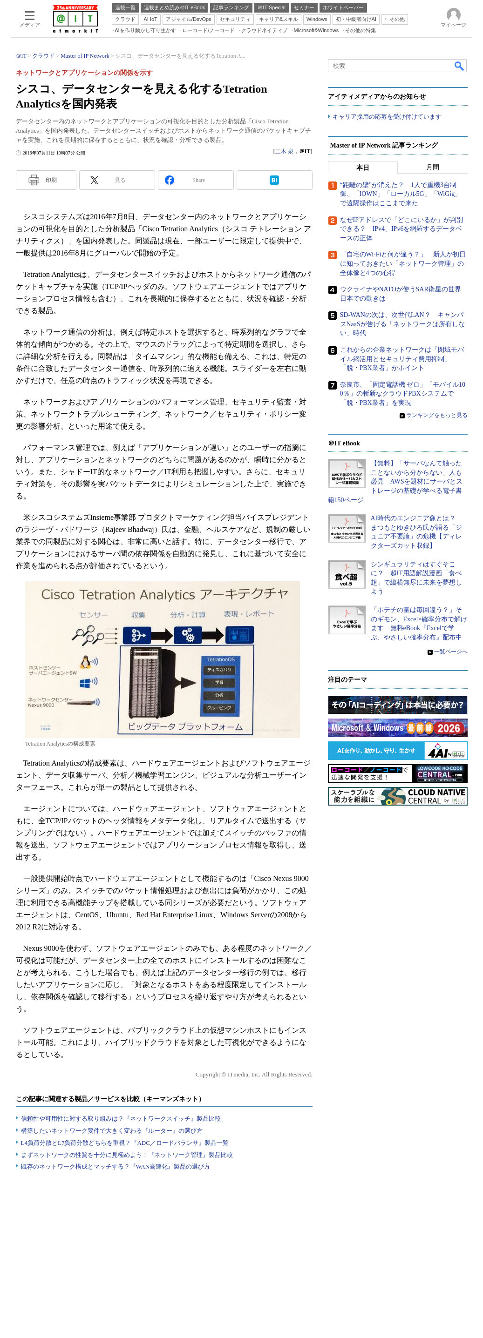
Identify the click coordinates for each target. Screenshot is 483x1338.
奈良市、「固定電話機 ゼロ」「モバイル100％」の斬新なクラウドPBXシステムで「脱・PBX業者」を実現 (403, 393)
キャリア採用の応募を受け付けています (387, 116)
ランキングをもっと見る (437, 415)
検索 (460, 65)
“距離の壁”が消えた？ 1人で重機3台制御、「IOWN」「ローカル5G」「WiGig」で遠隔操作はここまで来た (401, 194)
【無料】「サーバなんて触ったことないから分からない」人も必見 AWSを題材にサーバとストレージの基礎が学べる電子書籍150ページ (395, 481)
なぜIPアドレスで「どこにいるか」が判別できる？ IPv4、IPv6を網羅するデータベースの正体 (401, 229)
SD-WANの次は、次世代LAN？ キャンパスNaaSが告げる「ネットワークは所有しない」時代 (402, 323)
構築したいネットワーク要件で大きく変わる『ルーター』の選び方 (112, 1130)
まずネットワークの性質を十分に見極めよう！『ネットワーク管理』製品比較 (127, 1154)
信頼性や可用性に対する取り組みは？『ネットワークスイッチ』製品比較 (121, 1118)
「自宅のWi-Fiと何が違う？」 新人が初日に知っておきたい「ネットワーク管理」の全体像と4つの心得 (403, 263)
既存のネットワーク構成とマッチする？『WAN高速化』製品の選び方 (116, 1166)
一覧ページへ (451, 651)
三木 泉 (284, 151)
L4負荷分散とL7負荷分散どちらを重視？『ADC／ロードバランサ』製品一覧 (125, 1142)
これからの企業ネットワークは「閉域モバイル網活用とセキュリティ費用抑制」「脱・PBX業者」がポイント (402, 358)
